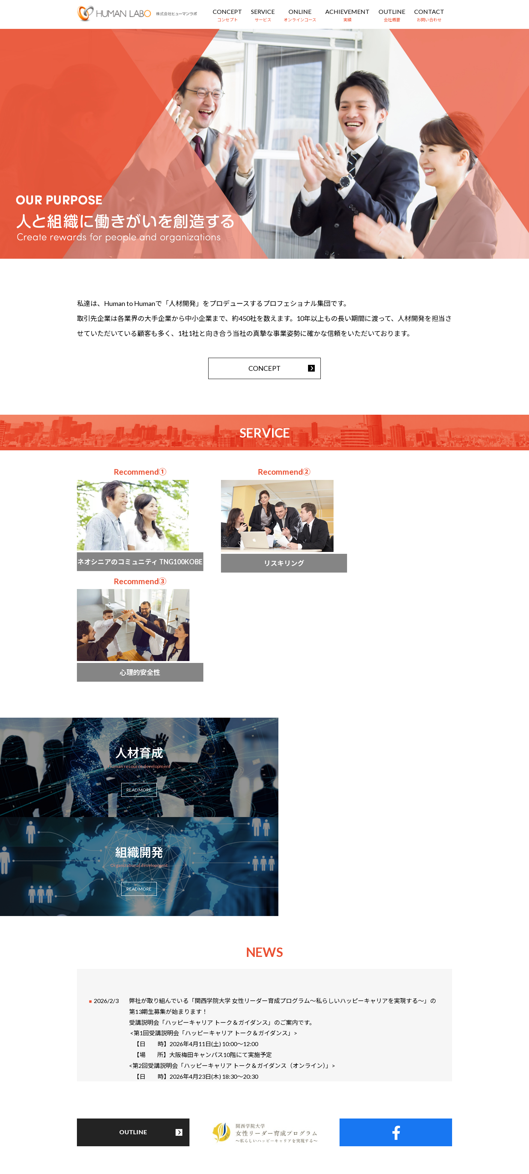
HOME (111, 1131)
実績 (273, 1131)
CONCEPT (227, 11)
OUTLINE (392, 11)
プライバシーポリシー (402, 1131)
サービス (186, 1131)
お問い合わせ (345, 1131)
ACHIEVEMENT (347, 11)
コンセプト (147, 1131)
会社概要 (304, 1131)
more (133, 528)
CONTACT (429, 11)
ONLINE (300, 11)
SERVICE (263, 11)
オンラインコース (232, 1131)
